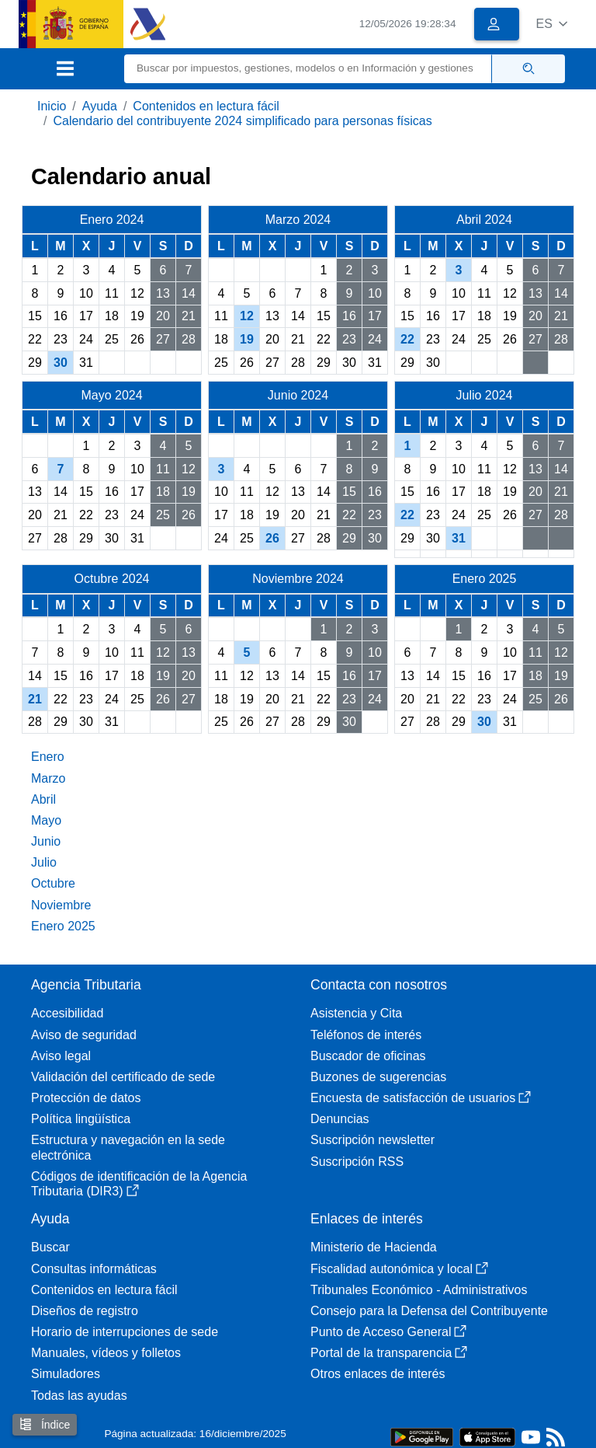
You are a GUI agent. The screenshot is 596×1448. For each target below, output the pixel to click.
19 (247, 339)
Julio (44, 862)
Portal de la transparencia (388, 1352)
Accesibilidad (67, 1013)
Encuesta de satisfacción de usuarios (420, 1097)
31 (459, 538)
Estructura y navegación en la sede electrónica (128, 1147)
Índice (44, 1424)
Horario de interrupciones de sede (124, 1331)
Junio (46, 841)
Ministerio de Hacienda (373, 1247)
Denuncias (339, 1118)
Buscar (50, 1247)
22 (407, 339)
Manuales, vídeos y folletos (106, 1352)
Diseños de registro (84, 1310)
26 (272, 538)
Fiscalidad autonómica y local (399, 1268)
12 (247, 316)
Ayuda (99, 106)
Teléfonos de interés (365, 1035)
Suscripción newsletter (372, 1139)
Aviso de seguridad (84, 1035)
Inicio (51, 106)
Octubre (53, 883)
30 (61, 362)
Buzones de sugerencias (378, 1076)
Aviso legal (61, 1055)
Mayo (46, 820)
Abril (43, 799)
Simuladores (65, 1373)
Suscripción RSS (357, 1161)
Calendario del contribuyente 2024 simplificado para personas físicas (242, 120)
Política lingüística (80, 1118)
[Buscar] (308, 68)
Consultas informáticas (94, 1268)
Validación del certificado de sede (123, 1076)
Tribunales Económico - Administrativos (419, 1289)
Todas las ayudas (79, 1395)
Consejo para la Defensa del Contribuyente (429, 1310)
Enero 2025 (63, 926)
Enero (47, 756)
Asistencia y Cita (356, 1013)
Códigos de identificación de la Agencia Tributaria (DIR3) (139, 1184)
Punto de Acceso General (388, 1331)
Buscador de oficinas (368, 1055)
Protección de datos (85, 1097)
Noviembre (61, 905)
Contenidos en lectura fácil (206, 106)
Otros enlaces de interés (377, 1373)
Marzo (48, 778)
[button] (551, 23)
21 (35, 699)
